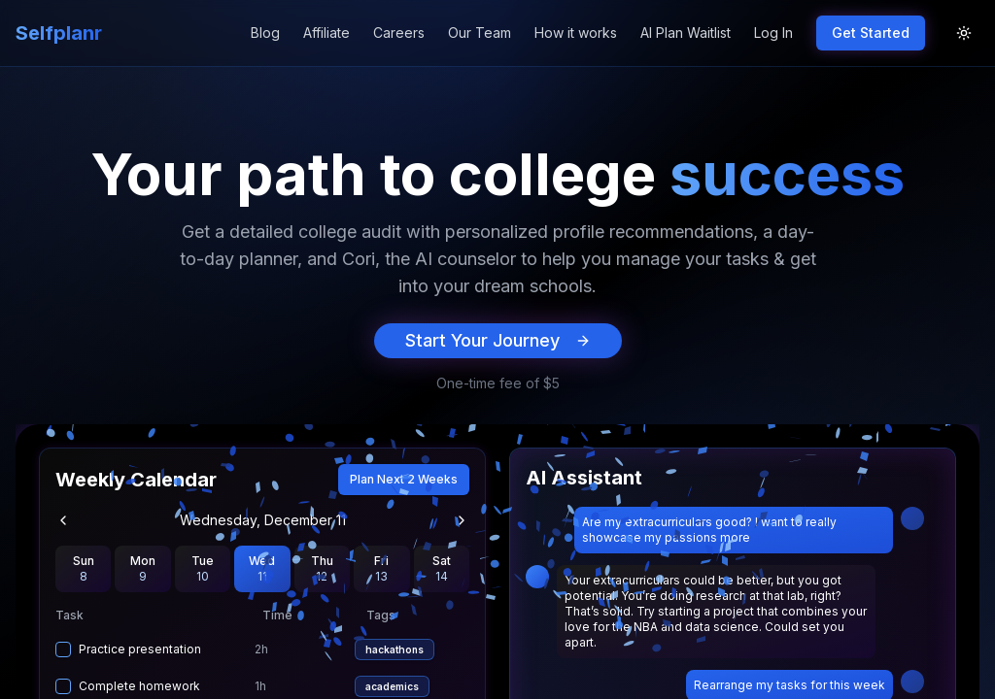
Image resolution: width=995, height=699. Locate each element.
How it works (575, 32)
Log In (773, 32)
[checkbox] (63, 649)
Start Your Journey (498, 340)
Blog (265, 32)
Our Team (479, 32)
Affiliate (326, 32)
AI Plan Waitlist (685, 32)
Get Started (870, 32)
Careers (399, 32)
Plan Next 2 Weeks (404, 479)
